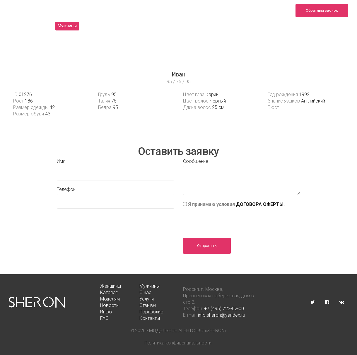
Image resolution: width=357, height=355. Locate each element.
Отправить (207, 245)
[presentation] (227, 220)
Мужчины (67, 25)
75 (114, 101)
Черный (218, 101)
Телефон (66, 189)
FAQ (329, 25)
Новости (212, 25)
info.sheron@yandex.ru (268, 13)
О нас (125, 25)
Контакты (180, 34)
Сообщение (195, 161)
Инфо (270, 25)
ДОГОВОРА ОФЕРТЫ (259, 204)
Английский (313, 101)
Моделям (154, 25)
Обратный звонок (322, 10)
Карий (212, 94)
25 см (218, 107)
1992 (304, 94)
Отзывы (243, 25)
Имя (61, 161)
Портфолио (300, 25)
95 (114, 94)
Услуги (183, 25)
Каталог (98, 25)
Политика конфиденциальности (177, 343)
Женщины (34, 25)
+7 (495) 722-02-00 (224, 308)
